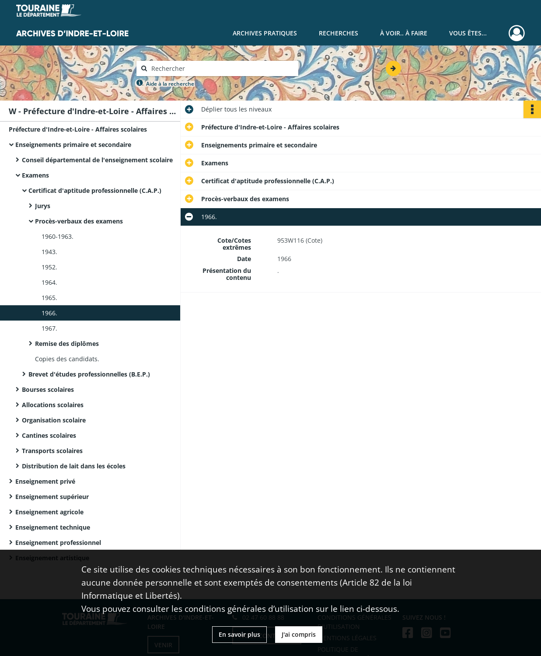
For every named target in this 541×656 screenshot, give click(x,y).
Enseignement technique (52, 527)
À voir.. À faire (403, 33)
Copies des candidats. (67, 359)
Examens (35, 175)
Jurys (42, 206)
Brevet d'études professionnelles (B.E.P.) (89, 374)
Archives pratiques (265, 33)
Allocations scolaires (53, 405)
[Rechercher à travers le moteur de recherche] (221, 68)
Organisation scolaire (54, 420)
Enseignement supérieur (52, 496)
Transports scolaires (52, 451)
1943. (49, 252)
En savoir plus (239, 634)
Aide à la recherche (170, 83)
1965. (49, 297)
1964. (49, 282)
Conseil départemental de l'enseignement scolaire (97, 160)
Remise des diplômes (67, 343)
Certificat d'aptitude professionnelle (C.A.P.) (94, 190)
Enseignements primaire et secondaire (73, 144)
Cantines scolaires (49, 435)
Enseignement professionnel (58, 542)
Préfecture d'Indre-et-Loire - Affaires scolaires (78, 129)
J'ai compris (299, 634)
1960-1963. (57, 236)
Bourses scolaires (48, 389)
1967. (49, 328)
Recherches (338, 33)
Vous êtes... (468, 33)
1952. (49, 267)
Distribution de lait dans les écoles (74, 466)
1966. (49, 313)
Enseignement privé (45, 481)
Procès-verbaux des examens (79, 221)
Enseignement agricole (49, 512)
